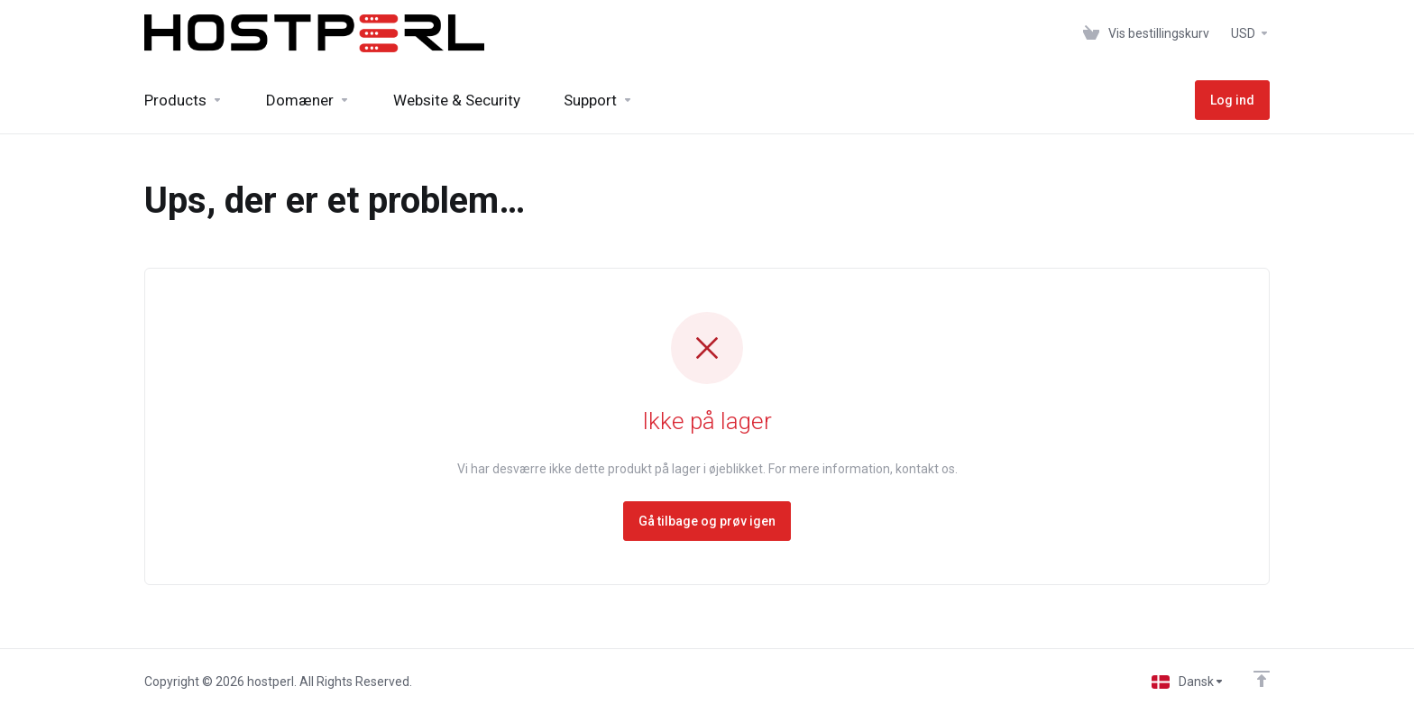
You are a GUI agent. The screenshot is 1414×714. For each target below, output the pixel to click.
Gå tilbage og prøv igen (707, 521)
